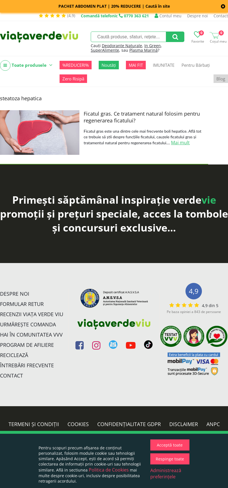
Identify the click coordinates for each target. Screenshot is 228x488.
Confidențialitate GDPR (129, 424)
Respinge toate (170, 459)
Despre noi (197, 15)
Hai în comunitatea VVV (31, 334)
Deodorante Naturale (122, 45)
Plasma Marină (143, 50)
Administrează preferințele (165, 473)
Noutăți (109, 65)
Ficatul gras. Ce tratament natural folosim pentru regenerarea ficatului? (142, 117)
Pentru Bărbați (195, 65)
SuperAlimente (105, 50)
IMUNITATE (163, 65)
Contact (221, 15)
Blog (220, 79)
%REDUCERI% (75, 65)
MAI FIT (136, 65)
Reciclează (14, 355)
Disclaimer (183, 424)
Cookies (78, 424)
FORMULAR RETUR (22, 304)
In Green (152, 45)
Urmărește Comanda (28, 324)
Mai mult (180, 142)
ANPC (213, 424)
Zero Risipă (73, 79)
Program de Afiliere (27, 344)
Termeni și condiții (34, 424)
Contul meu (168, 15)
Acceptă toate (170, 445)
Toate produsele (26, 65)
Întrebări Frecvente (27, 365)
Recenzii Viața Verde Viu (31, 314)
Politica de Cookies (109, 470)
